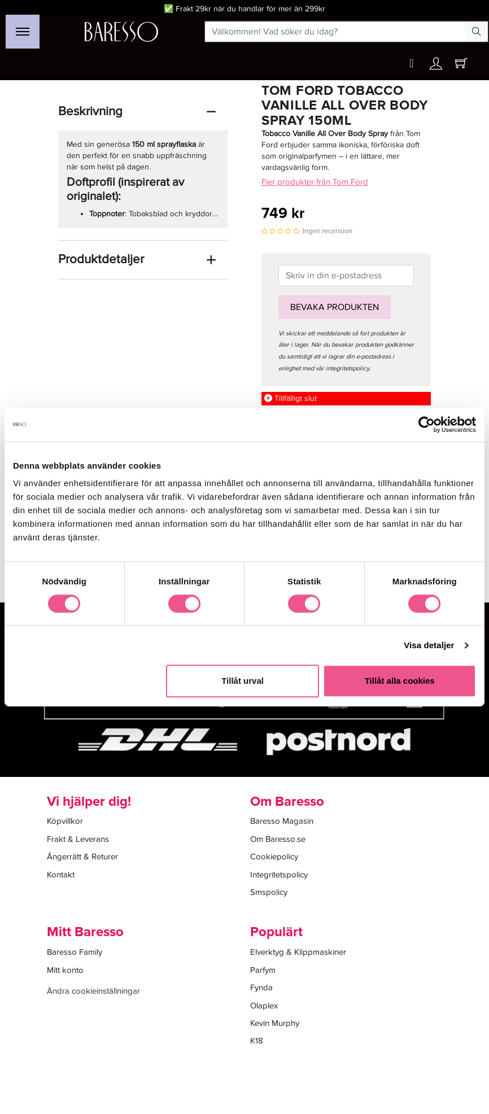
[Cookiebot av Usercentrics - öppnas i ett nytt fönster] (426, 424)
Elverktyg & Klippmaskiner (298, 952)
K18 (256, 1041)
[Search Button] (476, 31)
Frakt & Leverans (78, 839)
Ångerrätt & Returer (82, 856)
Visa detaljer (429, 645)
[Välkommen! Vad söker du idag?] (335, 31)
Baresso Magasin (281, 821)
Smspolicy (268, 892)
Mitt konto (65, 970)
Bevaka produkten (334, 307)
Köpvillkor (65, 821)
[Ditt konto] (436, 66)
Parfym (263, 970)
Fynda (261, 987)
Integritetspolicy (279, 875)
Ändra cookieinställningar (93, 991)
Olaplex (264, 1006)
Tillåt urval (242, 680)
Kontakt (61, 875)
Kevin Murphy (274, 1023)
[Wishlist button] (412, 63)
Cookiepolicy (274, 856)
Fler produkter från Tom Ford (314, 182)
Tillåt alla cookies (400, 680)
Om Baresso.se (277, 839)
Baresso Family (74, 952)
